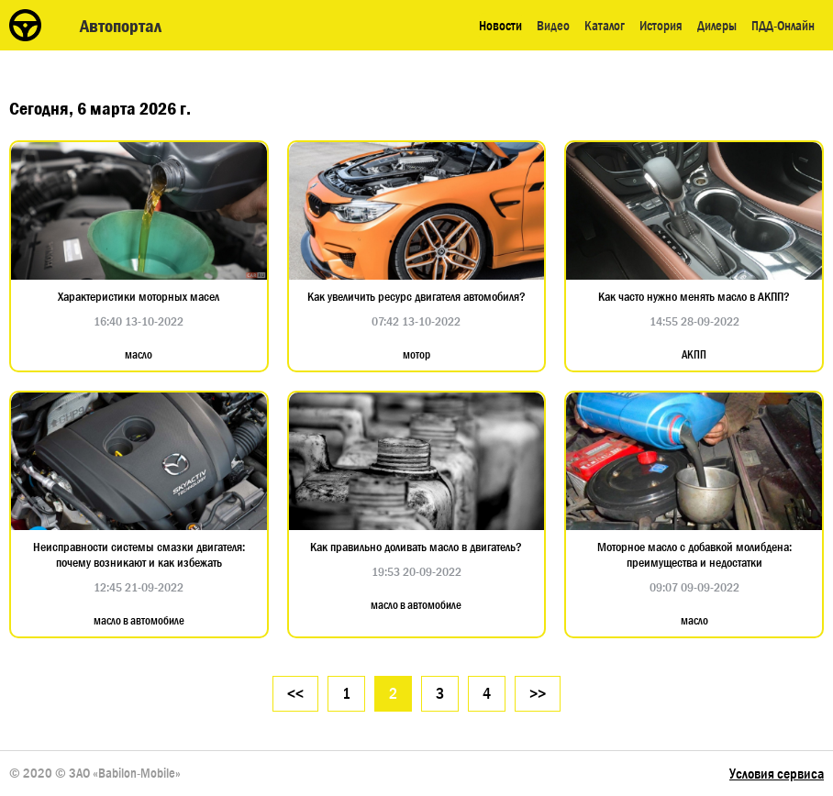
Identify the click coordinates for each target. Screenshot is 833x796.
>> (537, 693)
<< (295, 693)
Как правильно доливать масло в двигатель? (416, 547)
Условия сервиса (776, 773)
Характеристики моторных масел (138, 296)
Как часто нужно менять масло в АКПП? (694, 296)
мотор (416, 355)
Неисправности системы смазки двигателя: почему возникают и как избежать (139, 554)
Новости (500, 26)
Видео (553, 26)
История (661, 26)
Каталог (604, 26)
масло (138, 355)
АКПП (694, 355)
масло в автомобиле (139, 621)
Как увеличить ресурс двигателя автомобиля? (416, 296)
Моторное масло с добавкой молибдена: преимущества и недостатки (694, 554)
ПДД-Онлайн (783, 26)
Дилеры (717, 26)
